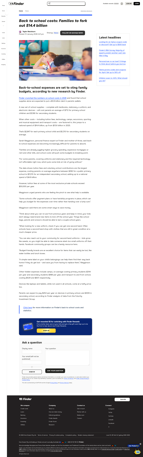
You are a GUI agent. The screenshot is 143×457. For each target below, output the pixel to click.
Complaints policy (71, 435)
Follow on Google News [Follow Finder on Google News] (73, 33)
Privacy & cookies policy (57, 435)
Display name (28, 349)
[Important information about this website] (87, 11)
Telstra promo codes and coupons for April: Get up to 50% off (113, 71)
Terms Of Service (69, 378)
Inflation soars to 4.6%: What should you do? (114, 79)
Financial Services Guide (108, 449)
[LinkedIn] (117, 420)
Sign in (32, 372)
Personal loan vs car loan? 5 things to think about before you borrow (113, 63)
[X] (117, 427)
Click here (28, 308)
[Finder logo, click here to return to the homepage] (20, 3)
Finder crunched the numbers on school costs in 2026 (43, 98)
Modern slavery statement (86, 435)
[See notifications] (122, 4)
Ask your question (56, 371)
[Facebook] (117, 423)
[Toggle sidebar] (6, 13)
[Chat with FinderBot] (137, 451)
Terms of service (43, 435)
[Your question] (68, 358)
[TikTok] (117, 412)
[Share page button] (51, 33)
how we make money (57, 450)
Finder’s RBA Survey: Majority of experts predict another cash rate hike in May (113, 53)
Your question (51, 349)
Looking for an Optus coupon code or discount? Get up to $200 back (113, 43)
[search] (68, 4)
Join (137, 3)
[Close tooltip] (140, 444)
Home (21, 11)
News (27, 11)
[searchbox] (67, 4)
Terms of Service (65, 383)
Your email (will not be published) (31, 358)
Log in (128, 3)
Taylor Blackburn (29, 32)
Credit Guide (119, 449)
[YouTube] (117, 416)
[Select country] (122, 399)
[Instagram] (117, 409)
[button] (3, 4)
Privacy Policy (54, 383)
